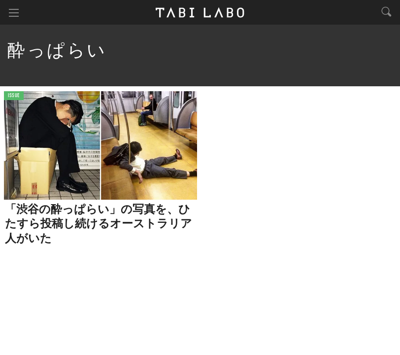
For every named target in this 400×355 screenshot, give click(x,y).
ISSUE (14, 96)
